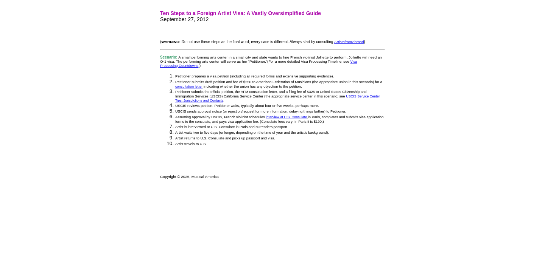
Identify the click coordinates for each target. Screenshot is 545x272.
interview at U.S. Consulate (286, 117)
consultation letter (188, 86)
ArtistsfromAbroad (349, 42)
